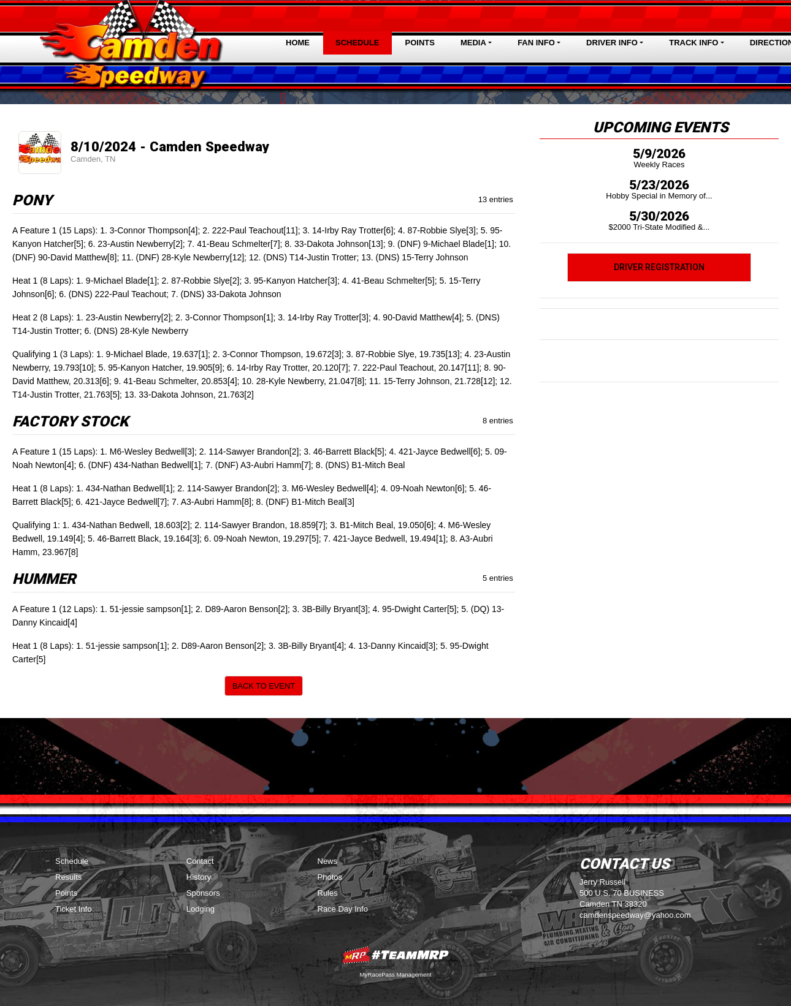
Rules (328, 893)
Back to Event (263, 685)
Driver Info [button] (612, 42)
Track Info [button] (693, 42)
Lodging (200, 908)
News (328, 861)
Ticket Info (73, 908)
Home (298, 42)
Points (420, 42)
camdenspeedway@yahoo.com (635, 915)
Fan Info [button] (536, 42)
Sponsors (203, 893)
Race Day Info (343, 908)
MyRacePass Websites (395, 954)
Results (68, 877)
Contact (200, 861)
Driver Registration (659, 267)
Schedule (357, 42)
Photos (330, 877)
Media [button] (473, 42)
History (198, 877)
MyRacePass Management (395, 974)
